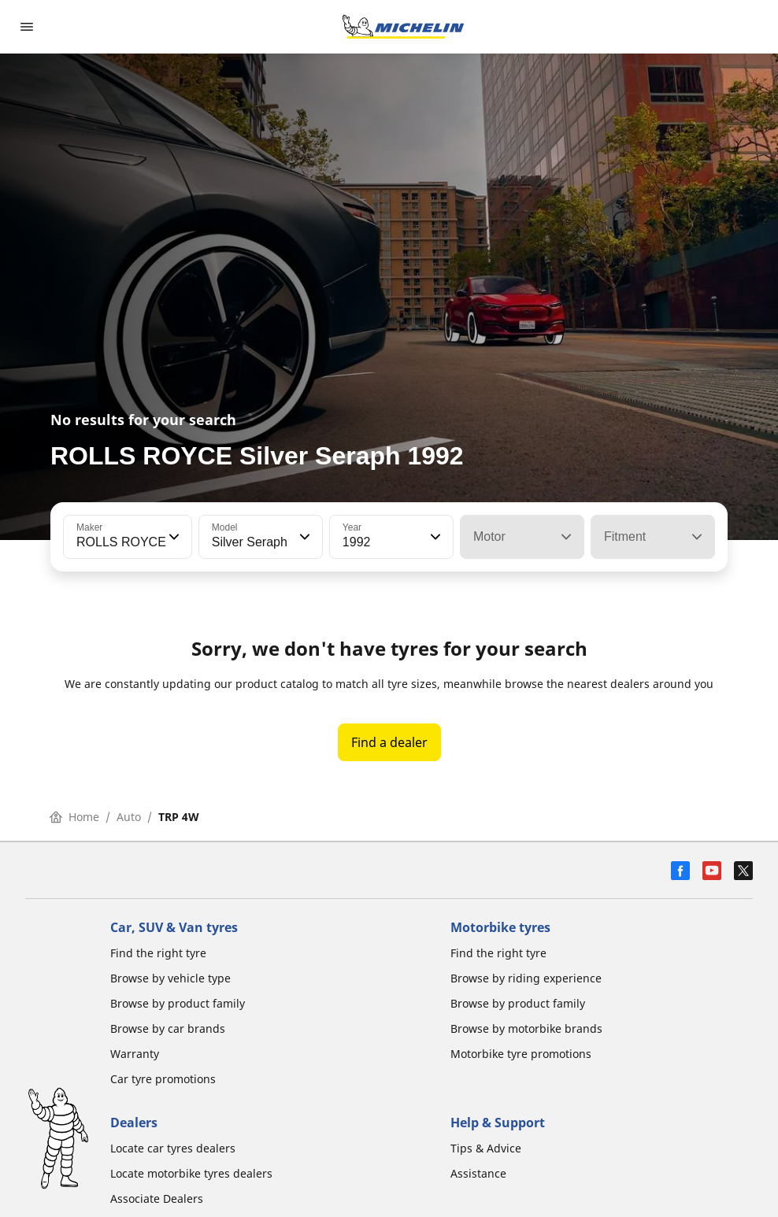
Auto (129, 816)
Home (74, 816)
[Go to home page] (403, 27)
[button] (172, 537)
